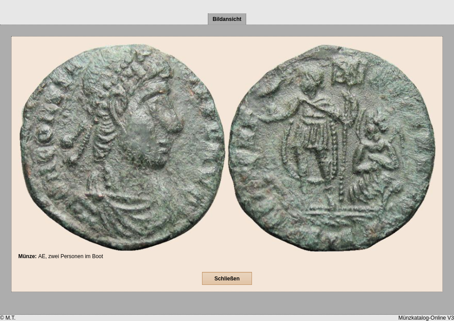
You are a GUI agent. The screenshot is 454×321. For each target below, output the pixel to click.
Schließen (227, 279)
